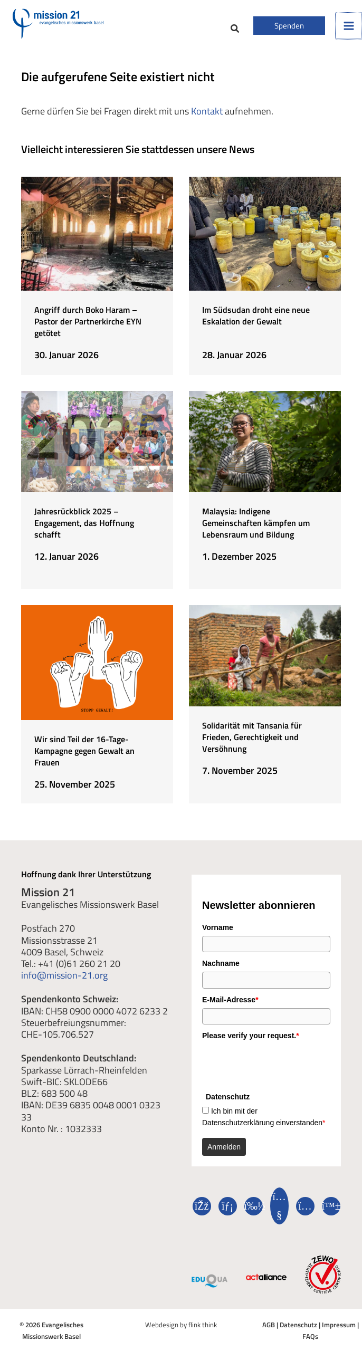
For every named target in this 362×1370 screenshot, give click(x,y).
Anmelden (224, 1146)
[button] (235, 29)
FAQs (310, 1335)
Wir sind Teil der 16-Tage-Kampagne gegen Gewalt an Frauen (84, 750)
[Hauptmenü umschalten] (349, 26)
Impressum (339, 1324)
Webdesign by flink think (181, 1324)
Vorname (217, 926)
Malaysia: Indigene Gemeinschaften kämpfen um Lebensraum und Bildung (256, 522)
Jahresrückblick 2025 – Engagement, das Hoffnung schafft (84, 522)
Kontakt (207, 110)
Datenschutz (298, 1324)
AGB (268, 1324)
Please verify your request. (250, 1034)
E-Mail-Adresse (230, 998)
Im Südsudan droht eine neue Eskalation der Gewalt (256, 315)
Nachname (221, 962)
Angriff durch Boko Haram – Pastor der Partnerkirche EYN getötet (87, 321)
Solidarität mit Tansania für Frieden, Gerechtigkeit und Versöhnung (252, 736)
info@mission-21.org (64, 974)
